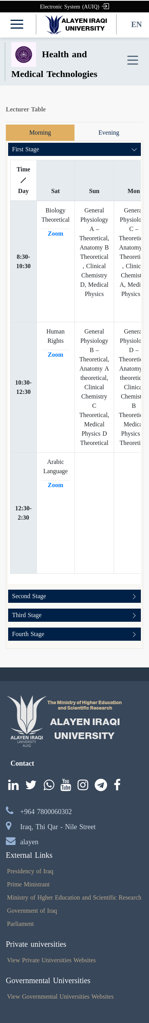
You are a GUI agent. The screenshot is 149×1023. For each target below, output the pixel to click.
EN (136, 24)
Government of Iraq (32, 911)
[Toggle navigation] (133, 60)
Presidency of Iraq (30, 871)
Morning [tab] (40, 133)
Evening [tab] (109, 133)
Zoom (55, 233)
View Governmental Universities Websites (60, 996)
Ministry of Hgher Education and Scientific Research (74, 897)
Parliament (20, 924)
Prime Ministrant (28, 884)
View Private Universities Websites (51, 960)
